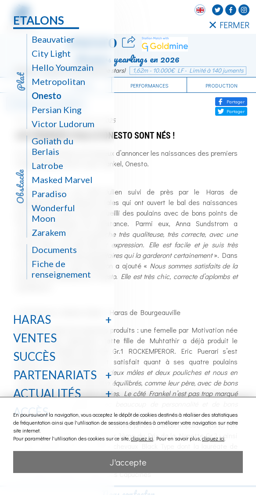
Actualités (47, 393)
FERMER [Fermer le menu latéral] (229, 24)
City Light (51, 53)
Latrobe (47, 165)
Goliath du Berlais (52, 146)
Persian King (57, 109)
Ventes (35, 338)
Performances (149, 85)
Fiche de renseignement (61, 268)
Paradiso (49, 193)
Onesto (46, 95)
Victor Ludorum (63, 123)
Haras (32, 319)
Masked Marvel (62, 179)
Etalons (38, 20)
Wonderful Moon (53, 213)
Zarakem (49, 232)
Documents (54, 249)
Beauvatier (53, 39)
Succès (34, 356)
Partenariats (55, 375)
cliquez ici (142, 438)
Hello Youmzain (63, 67)
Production (222, 85)
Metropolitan (58, 81)
